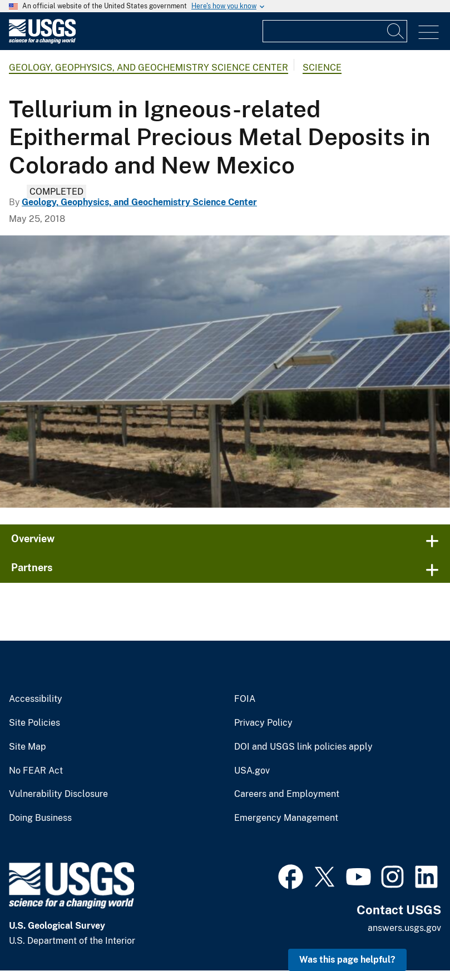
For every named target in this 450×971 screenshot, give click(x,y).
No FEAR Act (36, 771)
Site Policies (34, 723)
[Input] (335, 31)
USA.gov (252, 771)
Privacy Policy (263, 723)
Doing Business (40, 818)
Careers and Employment (286, 794)
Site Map (27, 747)
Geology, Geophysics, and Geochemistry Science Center (148, 67)
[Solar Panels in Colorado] (225, 371)
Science (322, 67)
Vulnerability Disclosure (58, 794)
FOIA (244, 699)
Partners (32, 567)
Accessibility (35, 699)
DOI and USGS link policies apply (303, 747)
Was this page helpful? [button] (347, 959)
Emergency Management (286, 818)
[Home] (42, 41)
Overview (33, 538)
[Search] (396, 31)
